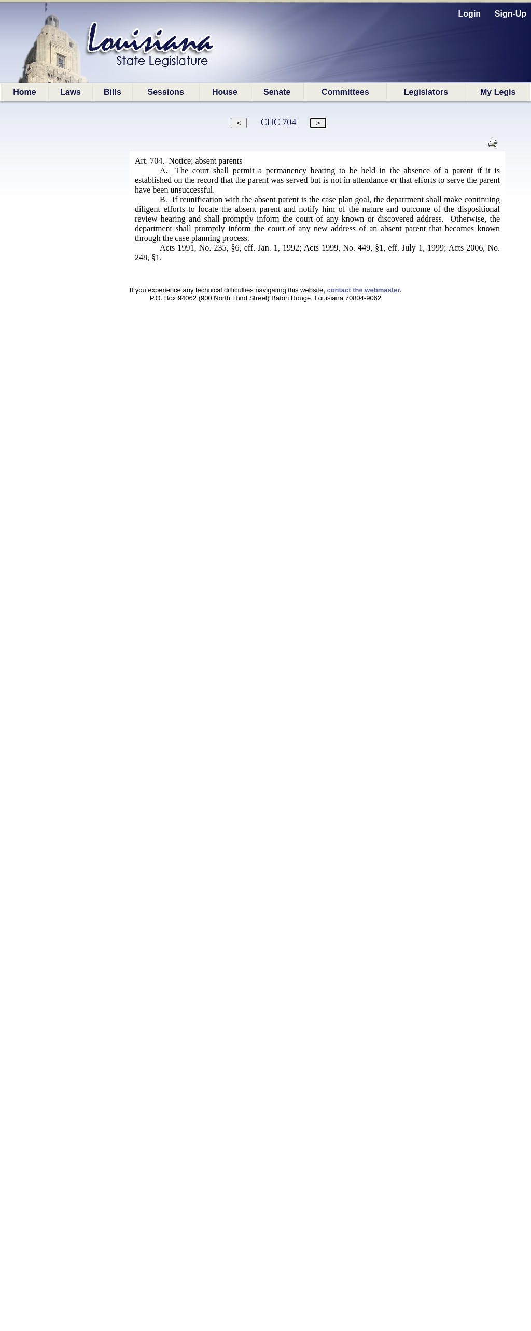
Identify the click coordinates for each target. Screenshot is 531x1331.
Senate (276, 91)
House (224, 91)
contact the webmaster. (364, 290)
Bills (112, 91)
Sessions (166, 91)
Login (469, 13)
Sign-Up (510, 13)
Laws (70, 91)
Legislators (426, 91)
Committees (345, 91)
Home (24, 91)
